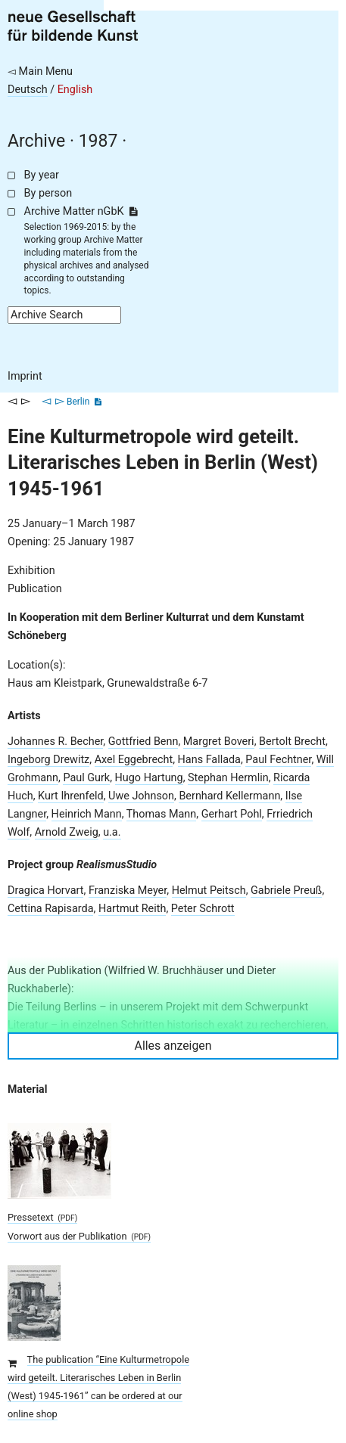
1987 (98, 141)
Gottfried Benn (143, 741)
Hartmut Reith (132, 908)
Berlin (78, 401)
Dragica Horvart (45, 890)
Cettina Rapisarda (50, 908)
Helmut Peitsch (209, 890)
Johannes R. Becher (55, 741)
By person (48, 193)
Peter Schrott (203, 908)
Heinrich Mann (86, 814)
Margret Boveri (218, 741)
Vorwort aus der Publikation (79, 1236)
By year (41, 175)
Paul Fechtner (278, 759)
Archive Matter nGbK (81, 211)
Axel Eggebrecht (134, 759)
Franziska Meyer (128, 890)
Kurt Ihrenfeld (71, 796)
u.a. (111, 832)
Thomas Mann (161, 814)
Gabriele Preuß (286, 890)
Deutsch (28, 89)
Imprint (25, 376)
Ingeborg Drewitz (48, 759)
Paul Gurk (86, 777)
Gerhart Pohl (231, 814)
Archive (36, 141)
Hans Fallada (209, 759)
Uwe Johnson (141, 796)
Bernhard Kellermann (229, 796)
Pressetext (42, 1217)
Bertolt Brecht (292, 741)
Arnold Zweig (66, 832)
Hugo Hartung (149, 777)
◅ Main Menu (40, 71)
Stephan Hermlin (228, 777)
